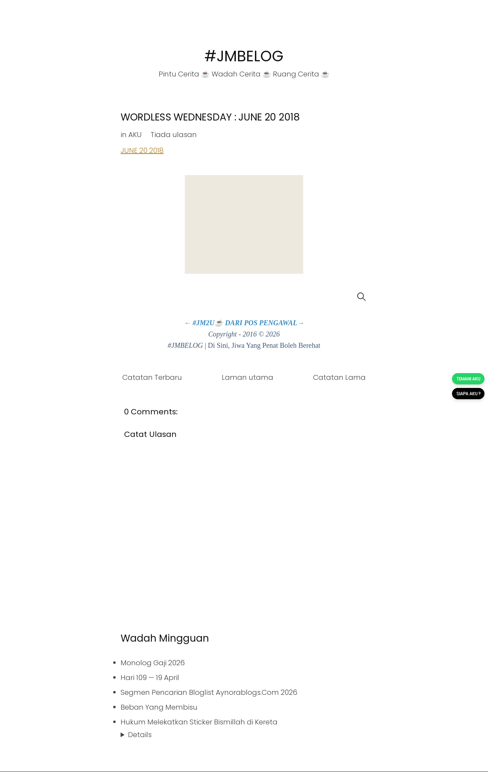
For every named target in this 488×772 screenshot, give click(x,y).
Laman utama (247, 377)
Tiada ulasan (174, 135)
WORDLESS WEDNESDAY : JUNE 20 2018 (210, 117)
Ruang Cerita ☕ (301, 74)
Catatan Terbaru (152, 377)
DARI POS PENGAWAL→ (264, 323)
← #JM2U (199, 323)
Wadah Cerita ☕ (241, 74)
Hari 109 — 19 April (150, 678)
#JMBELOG (244, 56)
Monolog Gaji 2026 (153, 663)
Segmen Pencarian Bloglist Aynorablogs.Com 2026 (209, 692)
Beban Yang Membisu (159, 707)
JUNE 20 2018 (142, 150)
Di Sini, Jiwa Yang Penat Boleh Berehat (264, 345)
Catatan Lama (339, 377)
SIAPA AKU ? (468, 393)
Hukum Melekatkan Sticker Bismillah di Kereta (199, 722)
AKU (135, 135)
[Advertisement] (244, 224)
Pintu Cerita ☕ (184, 74)
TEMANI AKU (468, 379)
